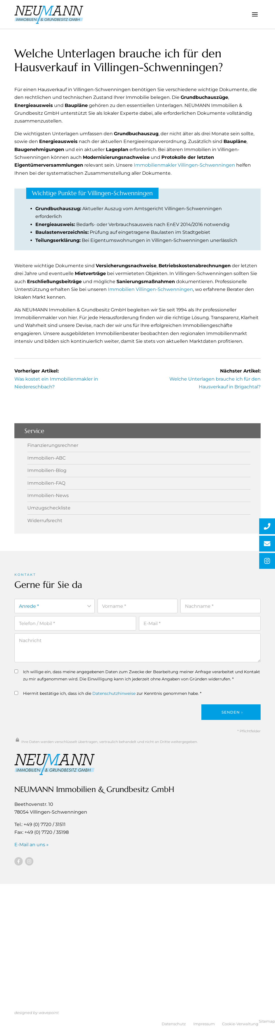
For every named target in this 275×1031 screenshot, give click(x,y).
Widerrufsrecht (44, 520)
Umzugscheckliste (48, 508)
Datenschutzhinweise (113, 693)
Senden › (231, 712)
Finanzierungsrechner (52, 445)
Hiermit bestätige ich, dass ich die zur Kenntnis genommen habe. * (107, 693)
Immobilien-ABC (46, 458)
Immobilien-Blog (46, 470)
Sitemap (267, 1021)
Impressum (204, 1023)
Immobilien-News (48, 495)
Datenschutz (174, 1023)
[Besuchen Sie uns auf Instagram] (29, 861)
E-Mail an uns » (31, 844)
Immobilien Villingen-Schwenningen (150, 289)
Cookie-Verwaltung (240, 1023)
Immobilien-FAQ (46, 483)
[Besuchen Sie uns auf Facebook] (18, 861)
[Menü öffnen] (255, 14)
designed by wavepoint (36, 1012)
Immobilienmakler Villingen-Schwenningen (184, 165)
